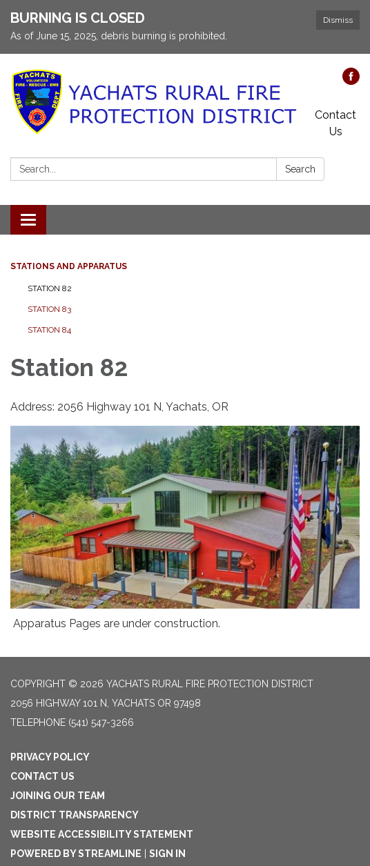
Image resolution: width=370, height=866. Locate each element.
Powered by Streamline (76, 853)
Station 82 (50, 288)
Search (300, 169)
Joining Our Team (57, 795)
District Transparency (74, 814)
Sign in (167, 853)
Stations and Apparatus (68, 266)
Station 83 (49, 309)
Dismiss (338, 20)
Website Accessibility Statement (101, 834)
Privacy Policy (50, 756)
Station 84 (49, 330)
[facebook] (351, 81)
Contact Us (335, 123)
